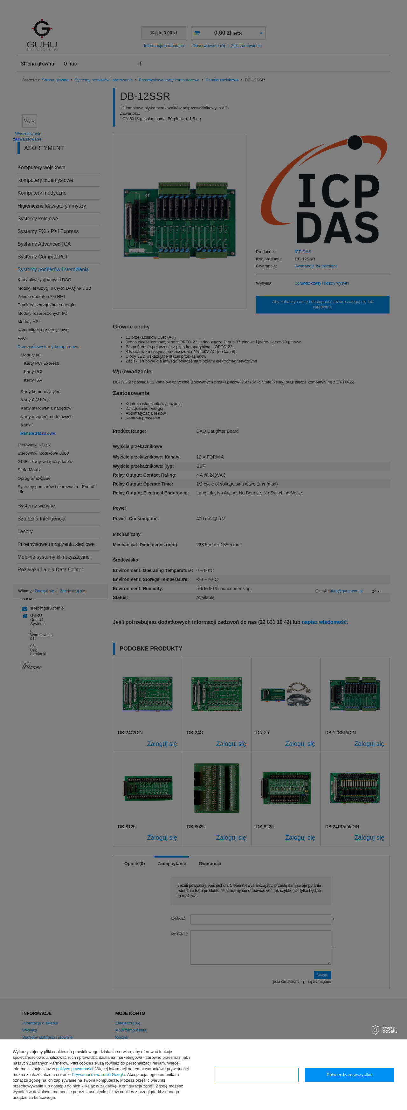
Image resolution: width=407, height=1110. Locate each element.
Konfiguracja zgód (256, 1074)
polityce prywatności (74, 1068)
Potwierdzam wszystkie (350, 1074)
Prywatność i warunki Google (98, 1074)
